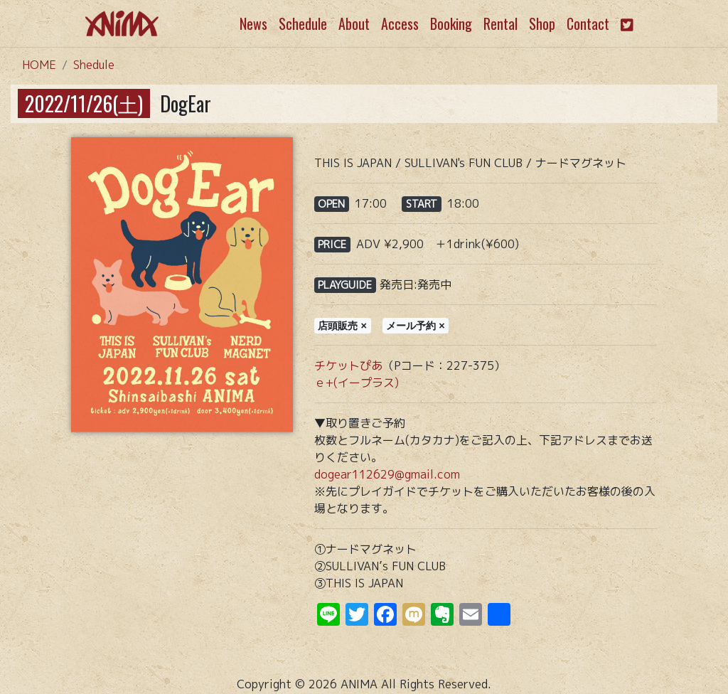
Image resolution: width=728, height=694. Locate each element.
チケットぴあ (348, 365)
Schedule (303, 23)
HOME (39, 65)
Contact (588, 23)
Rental (500, 23)
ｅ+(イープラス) (356, 382)
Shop (542, 23)
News (253, 23)
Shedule (93, 65)
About (354, 23)
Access (400, 23)
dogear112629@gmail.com (387, 474)
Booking (451, 23)
